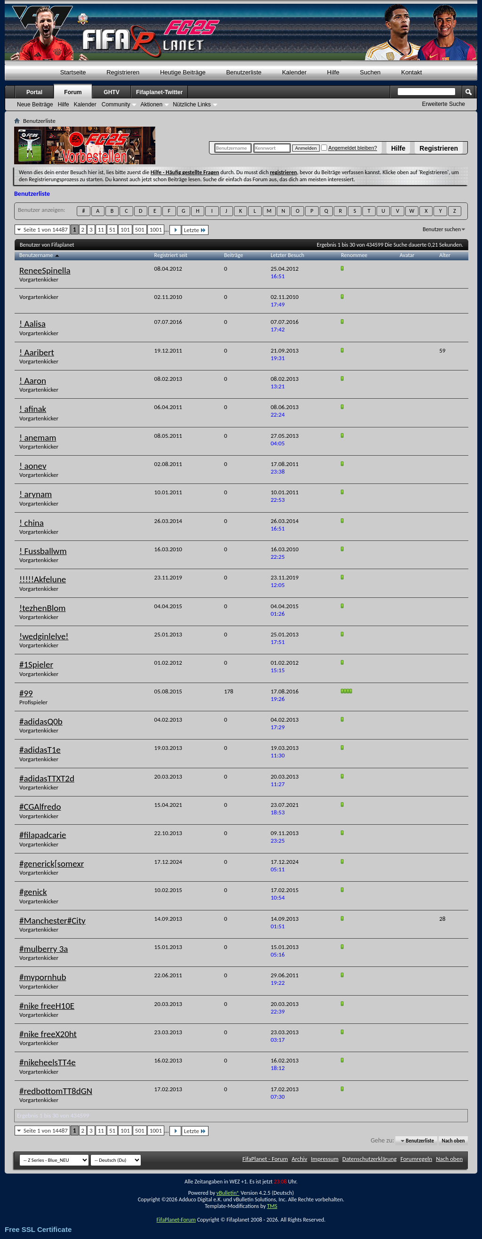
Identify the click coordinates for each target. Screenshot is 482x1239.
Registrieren (438, 148)
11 (101, 229)
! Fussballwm (43, 551)
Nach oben (453, 1141)
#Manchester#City (52, 920)
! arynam (35, 494)
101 (125, 229)
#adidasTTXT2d (46, 778)
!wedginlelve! (44, 636)
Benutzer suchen (442, 229)
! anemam (37, 437)
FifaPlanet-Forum (175, 1219)
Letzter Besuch (287, 255)
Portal (34, 92)
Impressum (325, 1158)
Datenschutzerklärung (369, 1158)
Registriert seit (171, 255)
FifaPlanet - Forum (265, 1158)
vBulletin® (228, 1193)
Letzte (195, 229)
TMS (272, 1206)
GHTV (111, 92)
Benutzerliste (243, 72)
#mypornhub (42, 977)
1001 (156, 229)
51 (112, 229)
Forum (72, 92)
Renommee (354, 255)
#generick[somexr (51, 863)
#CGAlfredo (40, 806)
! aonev (33, 465)
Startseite (73, 72)
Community (116, 104)
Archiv (299, 1158)
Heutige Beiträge (183, 72)
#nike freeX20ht (48, 1034)
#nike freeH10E (46, 1005)
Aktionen (151, 104)
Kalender (294, 72)
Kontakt (411, 72)
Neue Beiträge (35, 104)
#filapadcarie (42, 834)
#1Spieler (36, 664)
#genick (33, 891)
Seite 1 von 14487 (46, 229)
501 (140, 229)
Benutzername (39, 255)
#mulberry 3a (43, 948)
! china (31, 522)
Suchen (370, 72)
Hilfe (398, 148)
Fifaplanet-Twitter (159, 92)
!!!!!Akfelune (42, 579)
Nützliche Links (192, 104)
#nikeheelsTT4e (47, 1062)
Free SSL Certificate (38, 1229)
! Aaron (32, 380)
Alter (444, 255)
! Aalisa (32, 323)
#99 (26, 693)
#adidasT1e (40, 749)
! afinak (32, 408)
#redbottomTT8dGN (55, 1091)
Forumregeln (417, 1158)
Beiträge (233, 255)
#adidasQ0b (41, 721)
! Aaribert (36, 352)
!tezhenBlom (42, 608)
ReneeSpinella (45, 270)
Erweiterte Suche (443, 104)
